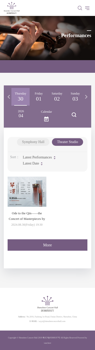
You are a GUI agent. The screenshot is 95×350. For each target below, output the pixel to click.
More (47, 245)
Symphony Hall (33, 142)
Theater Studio (67, 142)
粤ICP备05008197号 (51, 338)
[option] (20, 97)
